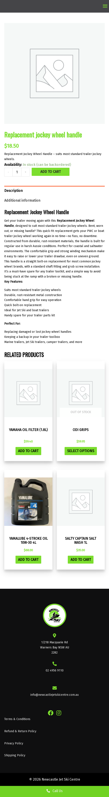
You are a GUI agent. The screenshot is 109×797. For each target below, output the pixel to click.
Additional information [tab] (22, 200)
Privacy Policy (13, 743)
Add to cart (50, 172)
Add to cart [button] (28, 451)
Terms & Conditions (17, 719)
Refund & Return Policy (20, 731)
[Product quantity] (16, 172)
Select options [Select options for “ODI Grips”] (80, 451)
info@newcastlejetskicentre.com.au (54, 695)
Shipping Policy (14, 755)
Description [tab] (13, 191)
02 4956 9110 (55, 670)
